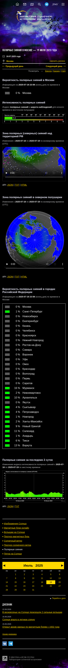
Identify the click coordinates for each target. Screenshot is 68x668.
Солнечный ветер (13, 541)
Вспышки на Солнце (14, 532)
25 (42, 586)
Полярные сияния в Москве (17, 50)
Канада (56, 71)
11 (42, 578)
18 (42, 582)
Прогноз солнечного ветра (17, 545)
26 (51, 586)
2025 (39, 565)
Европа (48, 71)
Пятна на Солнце (13, 553)
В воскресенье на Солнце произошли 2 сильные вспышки (32, 612)
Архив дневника (9, 634)
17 (33, 582)
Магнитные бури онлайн (16, 528)
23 (24, 586)
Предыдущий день (14, 66)
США (63, 71)
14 (7, 582)
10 (33, 578)
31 (33, 590)
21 (7, 586)
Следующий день (54, 66)
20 (60, 582)
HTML (24, 185)
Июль (28, 565)
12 (51, 578)
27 (60, 586)
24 (33, 586)
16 (24, 582)
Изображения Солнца (15, 523)
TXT (17, 185)
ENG (55, 4)
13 (60, 578)
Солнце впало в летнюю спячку (18, 619)
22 (15, 586)
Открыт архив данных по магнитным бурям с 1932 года (30, 627)
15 (15, 582)
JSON (10, 185)
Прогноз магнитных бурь (16, 536)
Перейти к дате (59, 598)
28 (7, 590)
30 (24, 590)
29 (15, 590)
